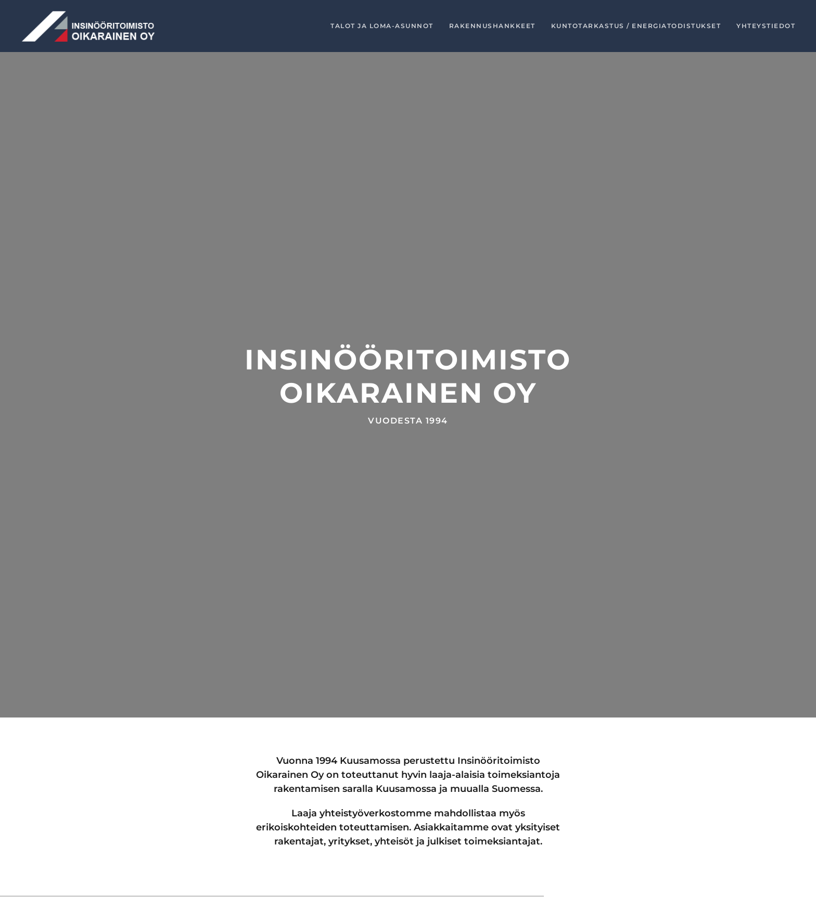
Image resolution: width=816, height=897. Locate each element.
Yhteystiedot (765, 26)
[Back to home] (88, 26)
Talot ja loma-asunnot (382, 26)
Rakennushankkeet (492, 26)
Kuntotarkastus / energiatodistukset (636, 26)
